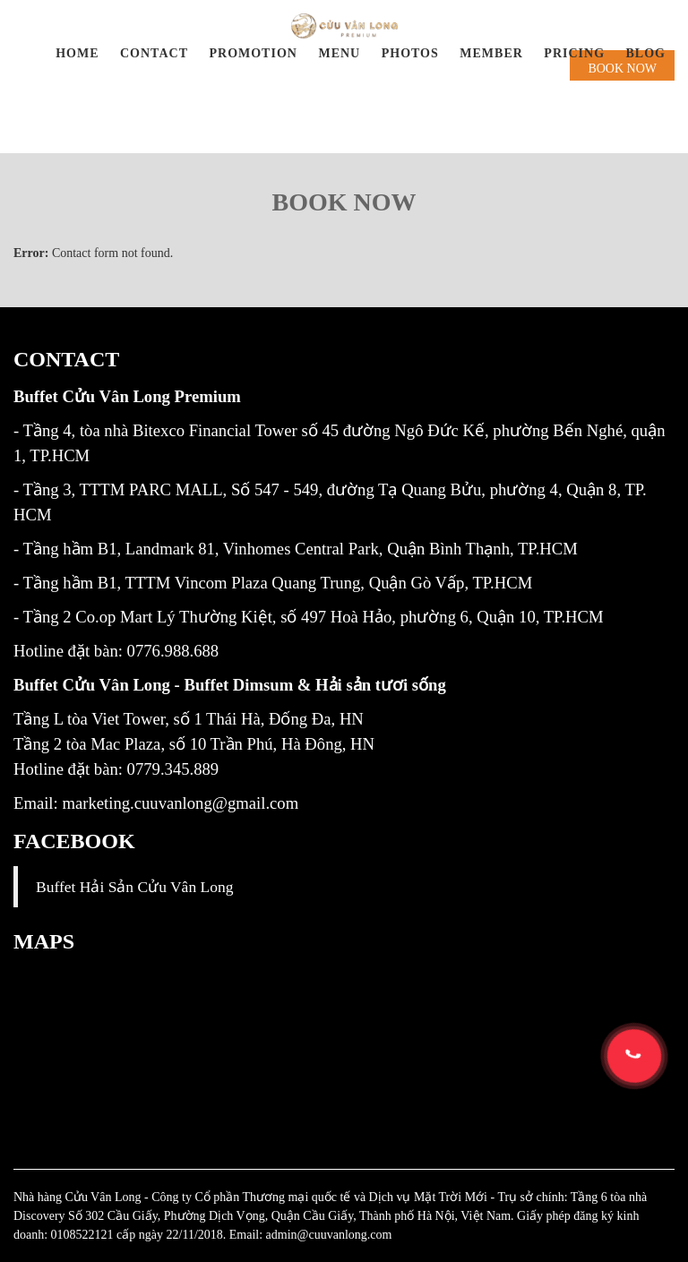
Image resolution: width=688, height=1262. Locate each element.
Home (77, 53)
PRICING (574, 53)
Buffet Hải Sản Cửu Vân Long (134, 887)
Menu (339, 53)
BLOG (646, 53)
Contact (154, 53)
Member (491, 53)
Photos (410, 53)
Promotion (253, 53)
